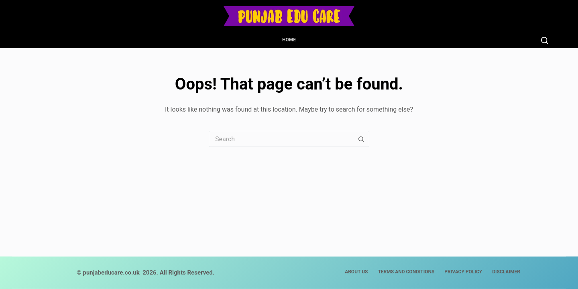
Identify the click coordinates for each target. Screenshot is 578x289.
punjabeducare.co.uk (111, 272)
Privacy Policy (463, 272)
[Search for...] (281, 139)
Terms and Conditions (406, 272)
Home (289, 40)
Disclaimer (506, 272)
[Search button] (361, 139)
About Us (356, 272)
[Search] (544, 40)
